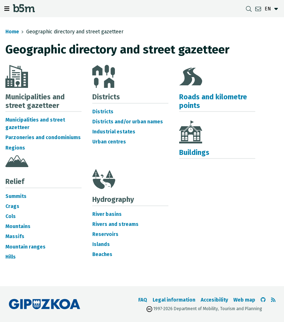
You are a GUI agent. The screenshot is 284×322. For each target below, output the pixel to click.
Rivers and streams (115, 224)
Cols (10, 216)
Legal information (174, 300)
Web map (244, 300)
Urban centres (109, 142)
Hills (10, 257)
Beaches (102, 254)
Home (12, 32)
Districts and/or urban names (127, 122)
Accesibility (214, 300)
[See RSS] (273, 300)
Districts (102, 112)
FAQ (142, 300)
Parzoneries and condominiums (43, 137)
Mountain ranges (25, 247)
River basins (107, 214)
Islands (101, 244)
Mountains (18, 226)
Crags (12, 206)
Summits (16, 196)
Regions (15, 148)
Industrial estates (113, 132)
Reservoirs (105, 234)
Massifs (14, 236)
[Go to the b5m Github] (263, 300)
